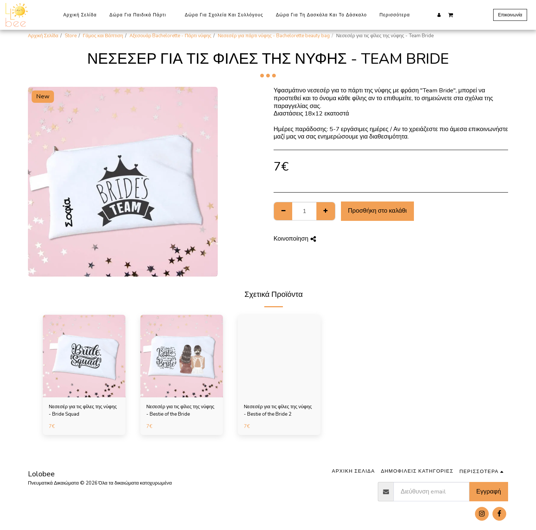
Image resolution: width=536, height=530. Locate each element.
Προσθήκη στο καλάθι (377, 210)
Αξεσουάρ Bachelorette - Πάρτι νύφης (170, 35)
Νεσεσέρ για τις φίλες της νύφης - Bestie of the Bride (180, 410)
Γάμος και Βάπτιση (103, 35)
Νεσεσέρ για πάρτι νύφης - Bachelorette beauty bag (274, 35)
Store (71, 35)
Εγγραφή (488, 491)
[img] (84, 356)
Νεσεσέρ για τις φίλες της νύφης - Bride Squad (83, 410)
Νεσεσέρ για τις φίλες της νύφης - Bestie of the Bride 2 (278, 410)
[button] (450, 14)
